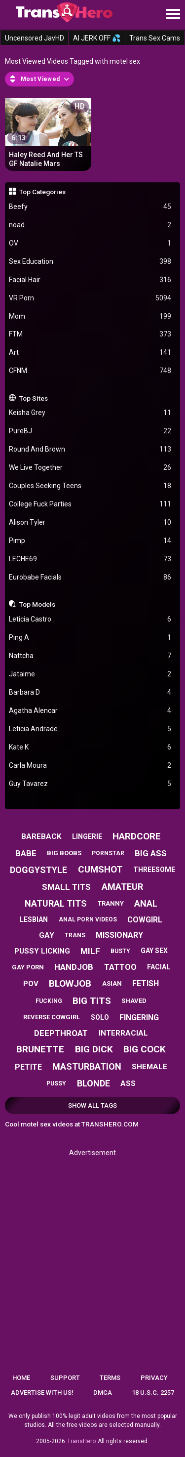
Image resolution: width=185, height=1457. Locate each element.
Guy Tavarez (90, 784)
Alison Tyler (90, 522)
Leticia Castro (90, 619)
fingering (139, 1017)
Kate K (90, 747)
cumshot (100, 869)
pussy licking (42, 951)
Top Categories (42, 192)
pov (30, 983)
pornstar (108, 853)
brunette (40, 1049)
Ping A (90, 637)
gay (46, 935)
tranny (111, 903)
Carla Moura (90, 765)
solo (100, 1017)
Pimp (90, 541)
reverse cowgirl (51, 1017)
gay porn (28, 967)
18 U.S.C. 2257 (153, 1392)
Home (21, 1377)
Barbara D (90, 692)
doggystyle (38, 870)
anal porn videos (88, 919)
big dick (94, 1049)
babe (26, 853)
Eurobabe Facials (90, 577)
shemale (149, 1066)
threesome (154, 870)
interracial (123, 1033)
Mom (90, 316)
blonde (93, 1083)
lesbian (34, 919)
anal (145, 903)
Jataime (90, 674)
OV (90, 243)
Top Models (37, 604)
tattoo (120, 967)
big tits (92, 1000)
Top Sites (33, 398)
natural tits (56, 903)
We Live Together (90, 467)
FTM (90, 334)
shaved (134, 1000)
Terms (110, 1377)
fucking (49, 1001)
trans (75, 935)
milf (90, 951)
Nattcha (90, 656)
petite (28, 1067)
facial (158, 967)
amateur (122, 886)
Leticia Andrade (90, 729)
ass (128, 1083)
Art (90, 352)
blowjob (70, 983)
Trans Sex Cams (154, 38)
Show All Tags (92, 1105)
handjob (73, 967)
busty (120, 951)
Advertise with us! (42, 1392)
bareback (41, 836)
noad (90, 225)
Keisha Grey (90, 413)
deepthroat (61, 1033)
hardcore (136, 836)
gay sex (154, 951)
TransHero (81, 1441)
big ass (151, 853)
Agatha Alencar (90, 711)
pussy (56, 1083)
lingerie (87, 836)
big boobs (64, 853)
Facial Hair (90, 280)
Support (65, 1377)
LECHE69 (90, 559)
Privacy (154, 1377)
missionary (119, 935)
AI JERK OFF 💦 (96, 38)
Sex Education (90, 261)
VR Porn (90, 298)
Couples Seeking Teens (90, 486)
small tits (66, 887)
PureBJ (90, 431)
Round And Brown (90, 449)
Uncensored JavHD (34, 38)
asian (112, 983)
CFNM (90, 371)
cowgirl (144, 919)
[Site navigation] (172, 14)
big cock (144, 1049)
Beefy (90, 207)
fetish (145, 983)
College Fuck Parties (90, 504)
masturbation (86, 1066)
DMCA (102, 1392)
